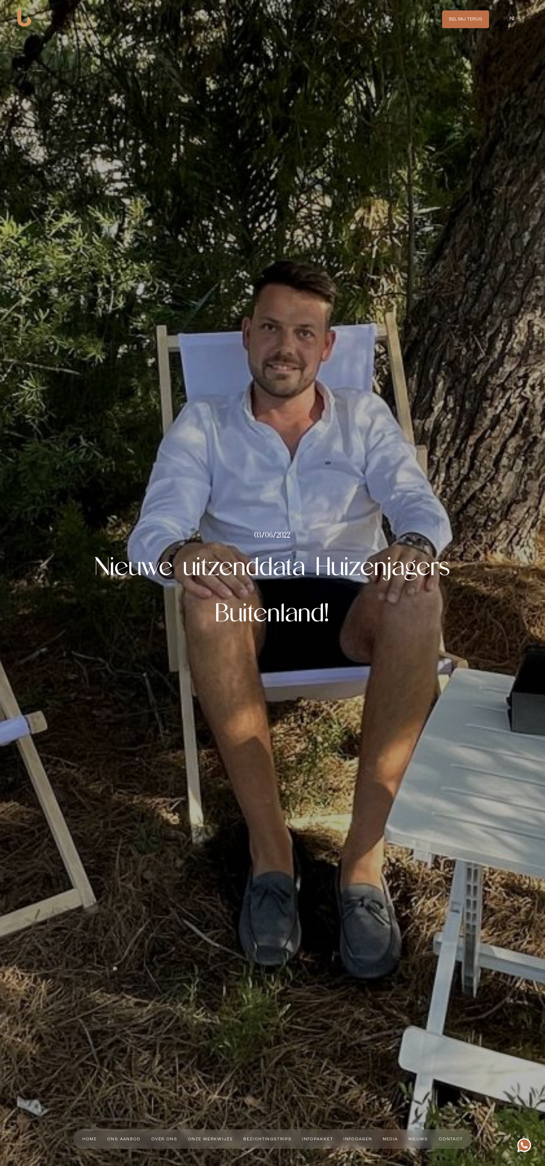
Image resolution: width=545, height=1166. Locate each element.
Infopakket (317, 1139)
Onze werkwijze (210, 1139)
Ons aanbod (124, 1139)
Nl (511, 19)
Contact (451, 1139)
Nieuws (418, 1139)
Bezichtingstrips (267, 1139)
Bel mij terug (465, 19)
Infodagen (357, 1139)
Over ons (164, 1139)
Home (89, 1139)
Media (390, 1139)
